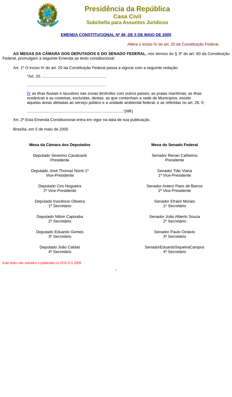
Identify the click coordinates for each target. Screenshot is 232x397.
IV (29, 93)
